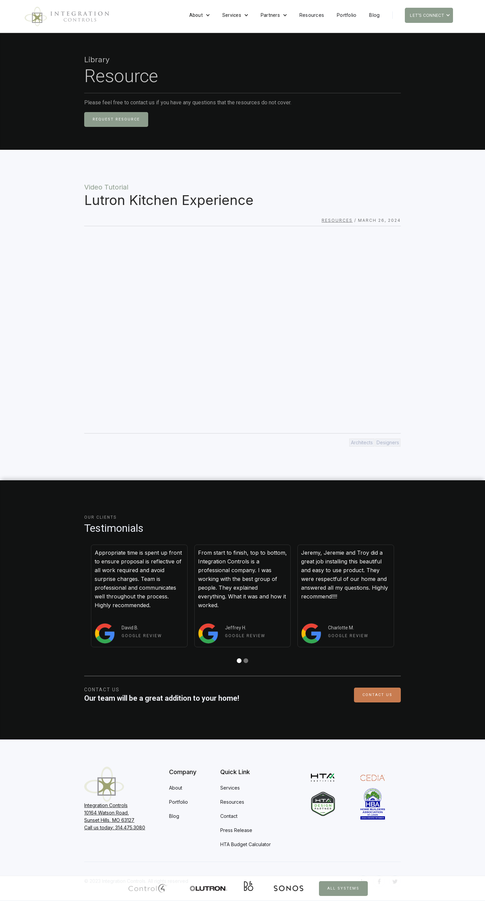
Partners (270, 15)
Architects (362, 442)
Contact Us (377, 695)
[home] (67, 16)
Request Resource (116, 119)
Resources (311, 15)
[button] (199, 15)
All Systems (343, 888)
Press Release (236, 830)
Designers (388, 442)
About (196, 15)
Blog (374, 15)
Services (231, 15)
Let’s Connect (427, 15)
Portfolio (346, 15)
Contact (228, 816)
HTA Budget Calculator (245, 844)
